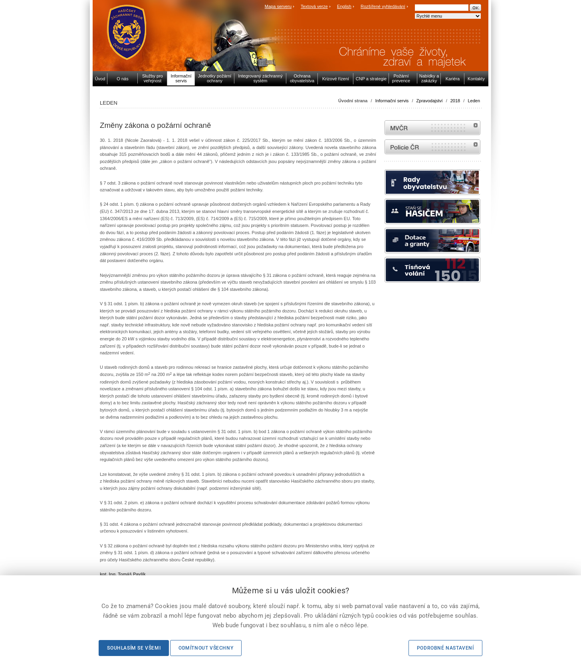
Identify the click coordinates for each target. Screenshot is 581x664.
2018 (455, 100)
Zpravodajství (429, 100)
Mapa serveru (278, 6)
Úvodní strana (352, 100)
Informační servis (392, 100)
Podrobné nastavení (445, 648)
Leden (474, 100)
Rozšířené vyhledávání (383, 6)
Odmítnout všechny (205, 648)
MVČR (432, 127)
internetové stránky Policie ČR (432, 146)
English (344, 6)
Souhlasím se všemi (134, 648)
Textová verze (314, 6)
